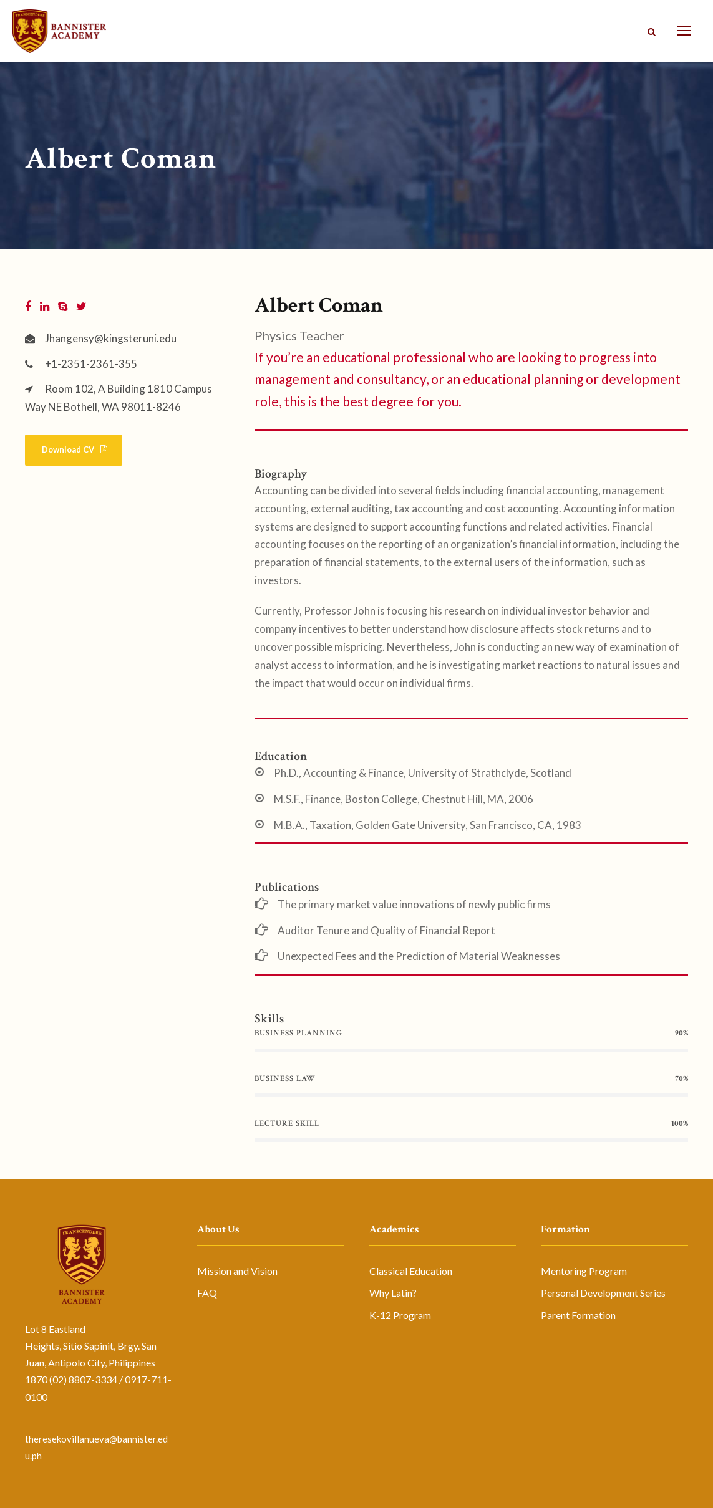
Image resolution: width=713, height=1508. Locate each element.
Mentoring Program (584, 1271)
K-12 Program (400, 1315)
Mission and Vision (237, 1271)
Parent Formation (578, 1315)
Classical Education (410, 1271)
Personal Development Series (603, 1293)
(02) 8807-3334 (83, 1379)
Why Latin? (393, 1293)
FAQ (207, 1293)
